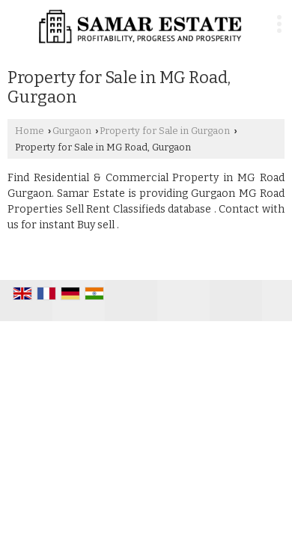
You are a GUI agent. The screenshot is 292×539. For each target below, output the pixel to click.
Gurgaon (71, 130)
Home (29, 130)
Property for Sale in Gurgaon (165, 130)
